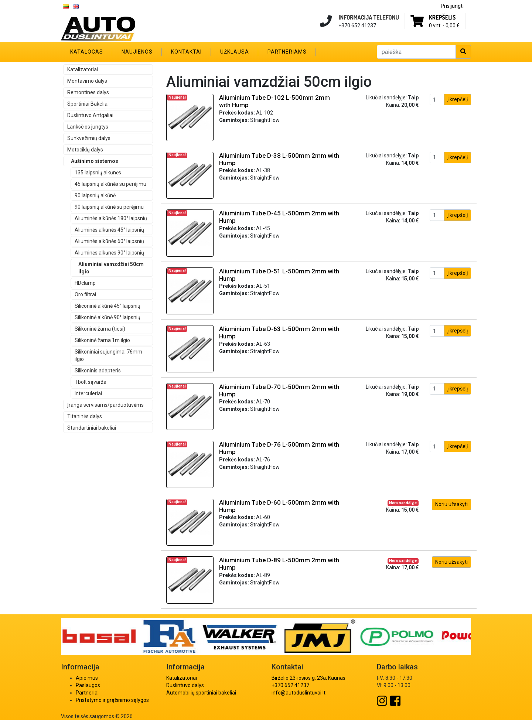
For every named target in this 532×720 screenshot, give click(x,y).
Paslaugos (88, 685)
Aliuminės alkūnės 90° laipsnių (109, 253)
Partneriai (87, 693)
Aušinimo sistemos (94, 161)
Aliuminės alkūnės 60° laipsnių (109, 241)
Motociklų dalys (85, 150)
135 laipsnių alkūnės (98, 172)
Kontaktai (186, 52)
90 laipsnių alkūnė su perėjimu (109, 207)
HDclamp (85, 283)
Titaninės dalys (84, 416)
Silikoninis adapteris (98, 370)
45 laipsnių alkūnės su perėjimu (110, 184)
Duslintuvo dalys (185, 685)
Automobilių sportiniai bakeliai (201, 693)
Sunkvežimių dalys (88, 138)
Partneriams (287, 52)
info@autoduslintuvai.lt (298, 693)
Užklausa (234, 52)
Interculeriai (88, 393)
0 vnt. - (444, 25)
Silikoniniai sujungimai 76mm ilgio (108, 355)
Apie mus (87, 678)
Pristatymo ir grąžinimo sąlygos (112, 700)
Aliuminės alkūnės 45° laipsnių (109, 230)
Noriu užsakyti (451, 504)
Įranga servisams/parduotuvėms (105, 405)
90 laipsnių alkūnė (95, 195)
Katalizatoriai (82, 69)
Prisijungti (452, 6)
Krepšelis (442, 17)
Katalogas (86, 52)
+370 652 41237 (290, 685)
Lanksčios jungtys (87, 127)
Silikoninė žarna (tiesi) (100, 329)
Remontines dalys (88, 92)
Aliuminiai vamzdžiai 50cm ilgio (111, 267)
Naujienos (137, 52)
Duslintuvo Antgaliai (90, 115)
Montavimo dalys (87, 81)
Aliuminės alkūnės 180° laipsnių (111, 218)
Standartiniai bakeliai (91, 428)
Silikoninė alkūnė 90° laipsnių (107, 317)
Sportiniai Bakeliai (88, 104)
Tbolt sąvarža (90, 382)
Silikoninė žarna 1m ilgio (102, 340)
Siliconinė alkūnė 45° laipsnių (107, 306)
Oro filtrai (85, 294)
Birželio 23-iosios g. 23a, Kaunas (308, 678)
